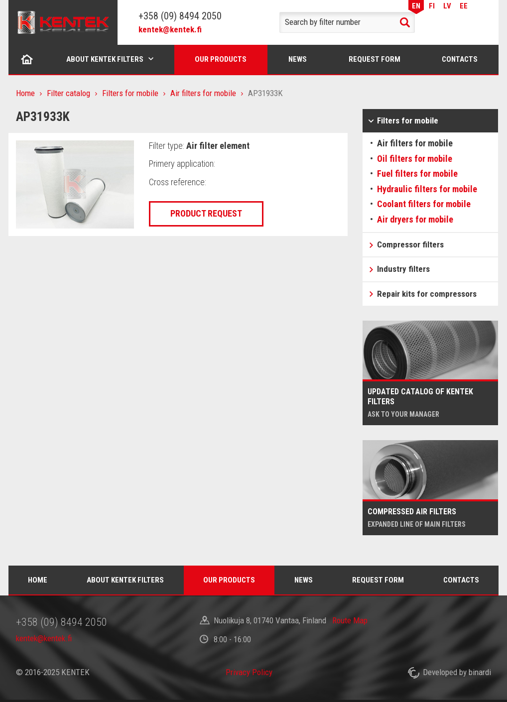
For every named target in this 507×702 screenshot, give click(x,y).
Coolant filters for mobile (424, 204)
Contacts (460, 59)
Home (27, 59)
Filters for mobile (130, 93)
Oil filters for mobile (414, 158)
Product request (206, 213)
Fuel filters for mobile (417, 173)
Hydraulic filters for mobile (427, 189)
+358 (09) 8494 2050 (180, 16)
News (297, 59)
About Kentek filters (104, 59)
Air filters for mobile (203, 93)
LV (447, 5)
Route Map (350, 620)
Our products (221, 59)
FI (432, 5)
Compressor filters (410, 244)
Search (405, 22)
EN (416, 5)
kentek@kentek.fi (170, 29)
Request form (374, 59)
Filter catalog (68, 93)
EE (464, 5)
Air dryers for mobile (415, 219)
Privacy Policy (249, 672)
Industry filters (403, 269)
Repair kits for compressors (427, 294)
